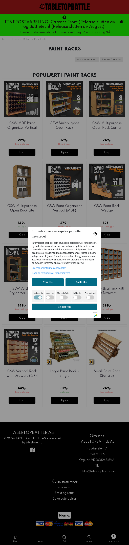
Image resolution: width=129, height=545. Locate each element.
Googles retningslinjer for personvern (51, 273)
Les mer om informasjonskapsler (49, 268)
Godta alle (81, 282)
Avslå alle (48, 282)
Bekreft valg (64, 306)
